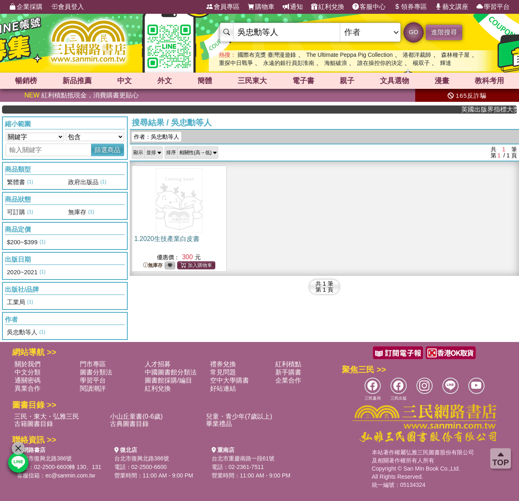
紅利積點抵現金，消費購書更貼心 (81, 95)
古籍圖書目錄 (33, 423)
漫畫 (442, 81)
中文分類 (28, 372)
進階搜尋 (444, 32)
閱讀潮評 (93, 388)
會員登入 (67, 7)
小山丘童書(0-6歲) (136, 416)
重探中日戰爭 (236, 63)
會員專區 (223, 7)
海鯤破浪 (335, 63)
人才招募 (158, 364)
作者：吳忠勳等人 (156, 136)
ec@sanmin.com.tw (70, 475)
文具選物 (394, 81)
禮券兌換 (223, 364)
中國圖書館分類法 (171, 372)
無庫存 (153, 265)
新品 (77, 81)
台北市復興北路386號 (44, 458)
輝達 (445, 63)
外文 (164, 81)
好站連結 (223, 388)
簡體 (204, 81)
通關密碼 (28, 380)
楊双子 (421, 63)
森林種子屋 (455, 55)
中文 (124, 81)
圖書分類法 (96, 372)
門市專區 (93, 364)
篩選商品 (107, 149)
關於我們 (28, 364)
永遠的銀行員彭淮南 (288, 63)
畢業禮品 (219, 423)
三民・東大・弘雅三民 (46, 416)
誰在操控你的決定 (380, 63)
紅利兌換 (327, 7)
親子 (347, 81)
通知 (293, 7)
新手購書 (288, 372)
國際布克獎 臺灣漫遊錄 (267, 55)
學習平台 (493, 7)
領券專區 (410, 7)
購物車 (261, 7)
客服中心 (369, 7)
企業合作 (288, 380)
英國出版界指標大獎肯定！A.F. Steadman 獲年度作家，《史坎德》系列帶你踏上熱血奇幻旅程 (493, 109)
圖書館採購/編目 (168, 380)
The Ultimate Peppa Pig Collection (349, 55)
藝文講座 (451, 7)
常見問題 (223, 372)
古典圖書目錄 (129, 423)
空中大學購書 (229, 380)
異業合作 (28, 388)
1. (166, 238)
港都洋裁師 (417, 55)
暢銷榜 (26, 81)
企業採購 (26, 7)
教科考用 (489, 81)
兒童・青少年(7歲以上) (239, 416)
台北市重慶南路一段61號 (243, 458)
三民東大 (252, 81)
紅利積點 (288, 364)
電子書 (303, 81)
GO (413, 31)
